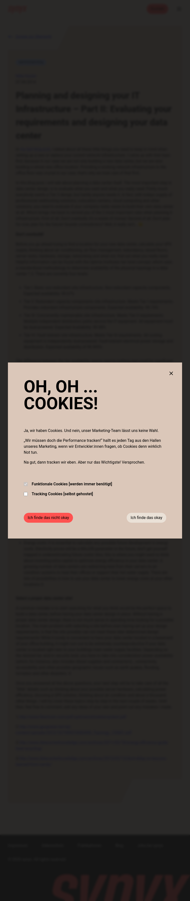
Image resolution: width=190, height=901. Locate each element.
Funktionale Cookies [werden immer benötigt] (68, 484)
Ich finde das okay (146, 517)
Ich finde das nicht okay (48, 517)
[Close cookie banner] (171, 373)
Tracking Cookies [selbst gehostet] (58, 494)
